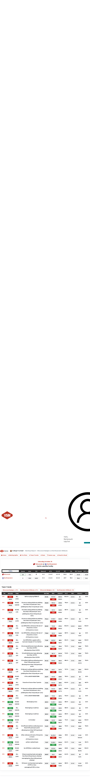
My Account (68, 539)
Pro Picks (23, 555)
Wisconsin (39, 564)
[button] (46, 518)
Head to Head (62, 555)
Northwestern (52, 564)
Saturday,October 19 (45, 561)
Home (6, 551)
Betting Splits (13, 555)
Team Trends (34, 555)
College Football (17, 550)
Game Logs (51, 555)
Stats (43, 555)
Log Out (67, 541)
